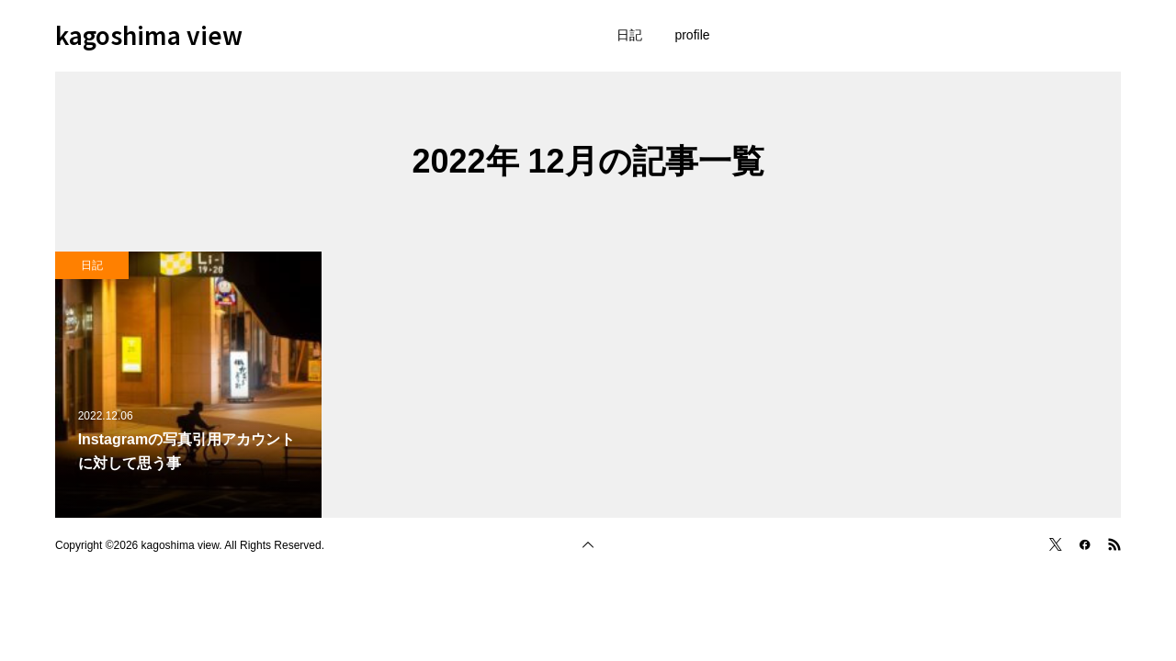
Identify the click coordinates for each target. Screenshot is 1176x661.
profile (691, 35)
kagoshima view (149, 34)
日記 (629, 35)
